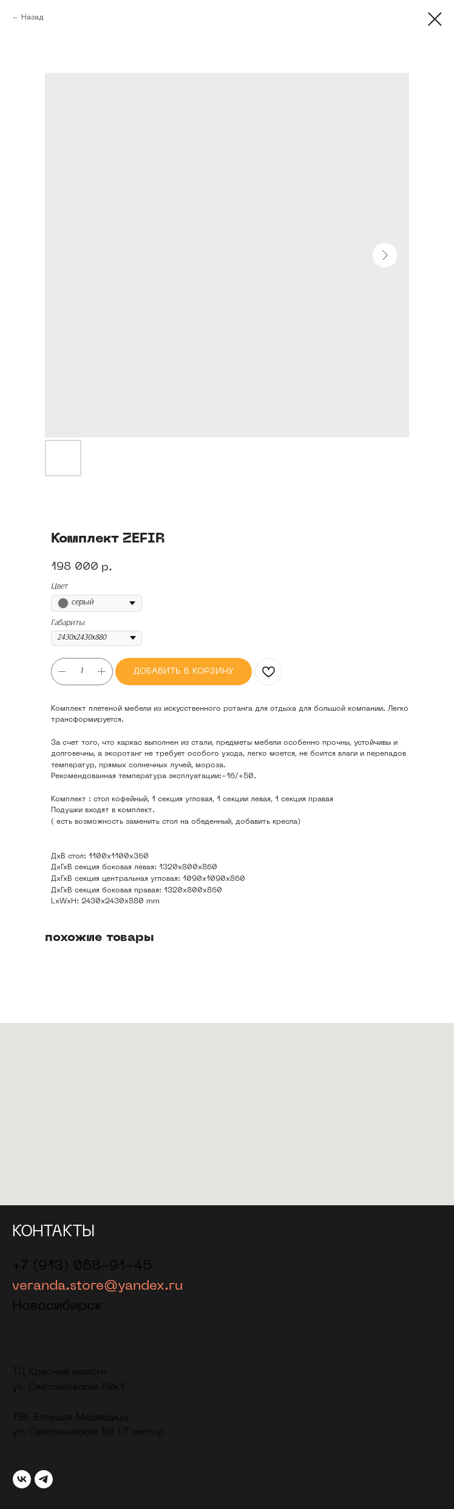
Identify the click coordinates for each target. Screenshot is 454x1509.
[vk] (22, 1479)
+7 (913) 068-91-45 (82, 1266)
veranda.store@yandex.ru (97, 1286)
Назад (32, 17)
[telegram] (44, 1479)
